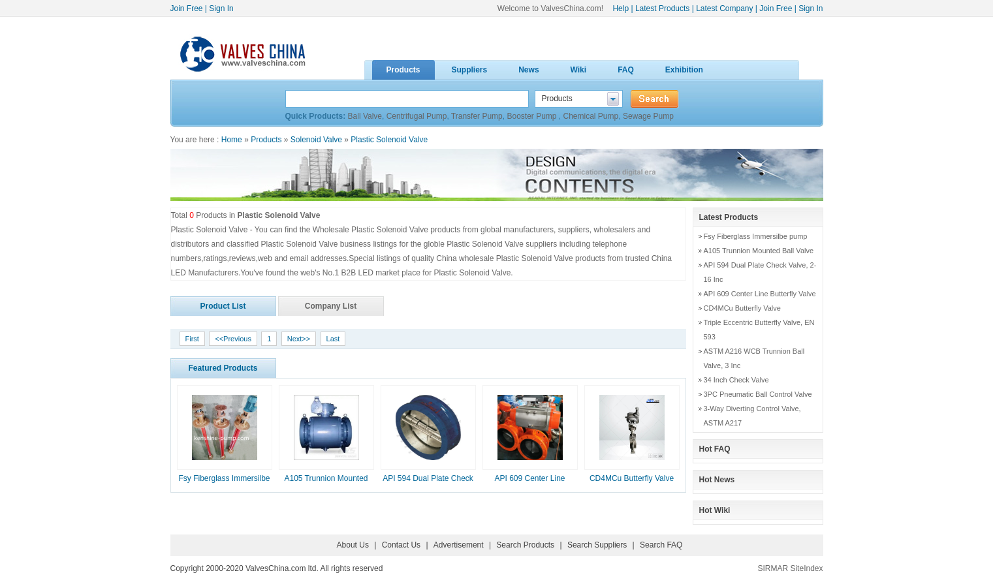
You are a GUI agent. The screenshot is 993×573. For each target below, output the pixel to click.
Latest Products (662, 8)
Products (266, 139)
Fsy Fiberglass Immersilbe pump (756, 236)
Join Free (186, 8)
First (192, 339)
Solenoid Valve (316, 139)
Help (620, 8)
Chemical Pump (591, 116)
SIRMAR (772, 568)
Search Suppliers (597, 545)
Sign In (221, 8)
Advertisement (458, 545)
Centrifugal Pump (416, 116)
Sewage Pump (648, 116)
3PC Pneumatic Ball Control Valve (758, 394)
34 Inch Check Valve (736, 380)
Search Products (525, 545)
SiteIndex (806, 568)
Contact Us (401, 545)
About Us (353, 545)
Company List (330, 306)
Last (333, 339)
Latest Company (724, 8)
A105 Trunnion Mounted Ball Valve (759, 251)
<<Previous (233, 339)
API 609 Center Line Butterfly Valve (760, 294)
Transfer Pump (477, 116)
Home (231, 139)
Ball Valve (365, 116)
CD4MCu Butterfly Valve (632, 478)
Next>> (298, 339)
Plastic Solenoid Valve (389, 139)
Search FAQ (661, 545)
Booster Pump (532, 116)
